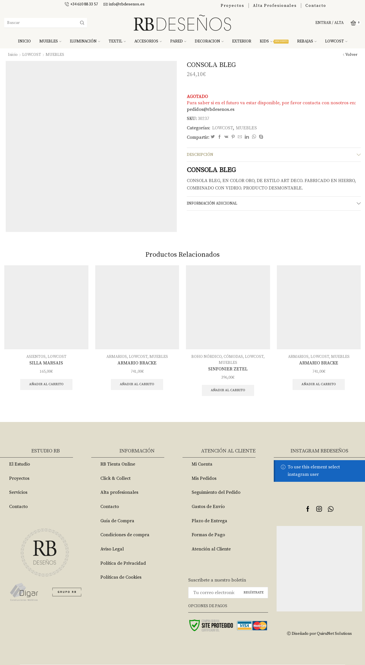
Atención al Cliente (211, 549)
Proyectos (232, 5)
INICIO (24, 41)
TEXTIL (117, 41)
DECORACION (209, 41)
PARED (178, 41)
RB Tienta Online (117, 464)
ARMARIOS (116, 356)
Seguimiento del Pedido (216, 492)
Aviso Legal (112, 549)
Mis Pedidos (204, 478)
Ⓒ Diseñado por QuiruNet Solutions (319, 633)
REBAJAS (307, 41)
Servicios (18, 492)
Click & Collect (115, 478)
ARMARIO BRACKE (137, 363)
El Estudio (19, 464)
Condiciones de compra (124, 535)
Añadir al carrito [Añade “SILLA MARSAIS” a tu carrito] (46, 384)
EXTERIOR (241, 41)
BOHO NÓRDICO (206, 356)
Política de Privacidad (123, 563)
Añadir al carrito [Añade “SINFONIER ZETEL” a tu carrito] (228, 390)
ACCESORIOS (148, 41)
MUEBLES (50, 41)
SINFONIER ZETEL (228, 369)
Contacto (315, 5)
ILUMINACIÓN (85, 41)
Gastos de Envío (208, 506)
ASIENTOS (36, 356)
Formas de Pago (208, 535)
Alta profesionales (119, 492)
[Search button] (82, 23)
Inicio (13, 54)
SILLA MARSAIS (46, 363)
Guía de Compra (117, 521)
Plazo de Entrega (209, 521)
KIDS (274, 41)
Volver (351, 54)
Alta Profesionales (275, 5)
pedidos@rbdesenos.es (210, 109)
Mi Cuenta (202, 464)
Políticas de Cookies (120, 577)
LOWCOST (336, 41)
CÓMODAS (233, 356)
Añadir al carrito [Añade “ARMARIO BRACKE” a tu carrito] (137, 384)
